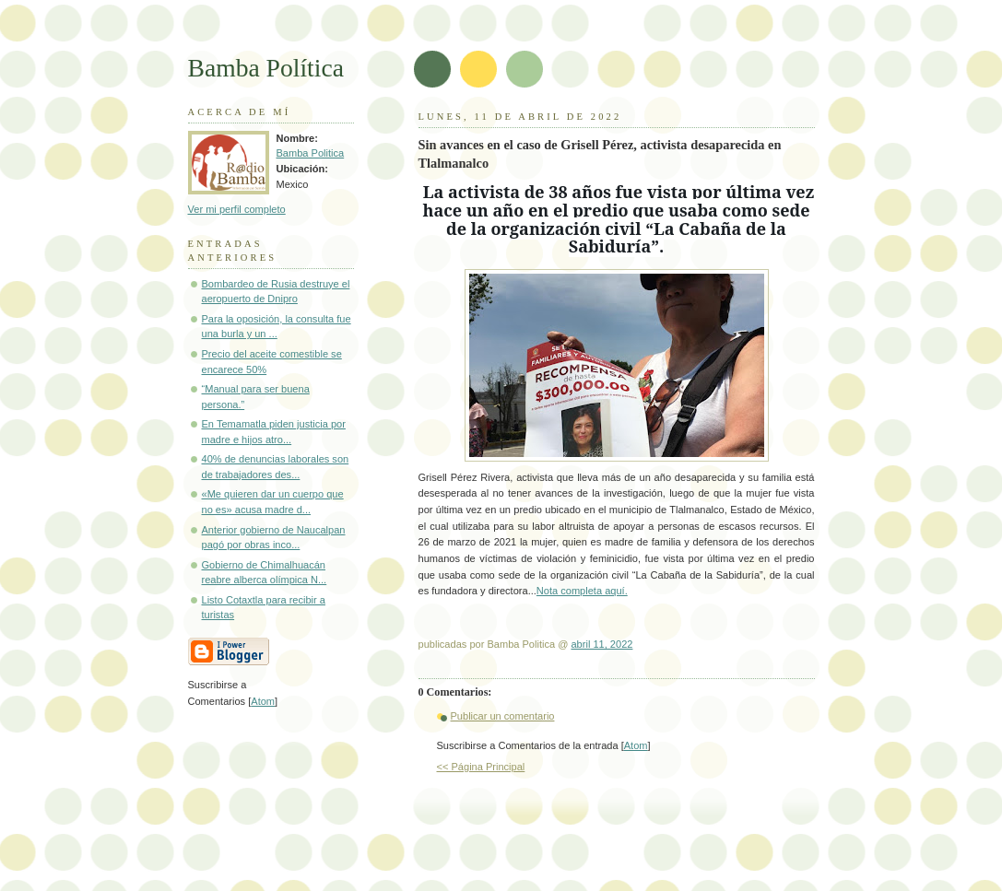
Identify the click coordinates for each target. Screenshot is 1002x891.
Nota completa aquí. (582, 590)
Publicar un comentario (503, 715)
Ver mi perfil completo (237, 209)
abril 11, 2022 (601, 644)
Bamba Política (266, 67)
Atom (636, 745)
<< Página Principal (481, 766)
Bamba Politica (311, 152)
